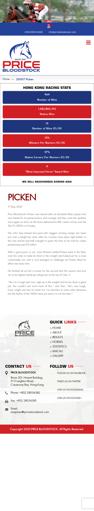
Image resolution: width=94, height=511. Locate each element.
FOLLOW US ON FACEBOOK (71, 373)
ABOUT (57, 332)
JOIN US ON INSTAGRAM (70, 390)
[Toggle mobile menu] (88, 42)
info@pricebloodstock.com (62, 31)
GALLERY (57, 356)
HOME (56, 328)
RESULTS (57, 337)
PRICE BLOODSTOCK (44, 429)
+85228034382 (33, 31)
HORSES (57, 342)
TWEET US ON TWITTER (68, 381)
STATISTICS (59, 346)
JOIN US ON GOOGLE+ (69, 398)
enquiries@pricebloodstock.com (30, 412)
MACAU (57, 351)
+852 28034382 (30, 393)
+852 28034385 (26, 400)
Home (6, 79)
